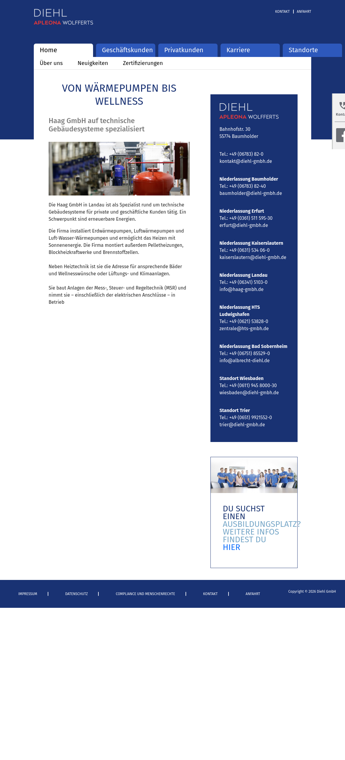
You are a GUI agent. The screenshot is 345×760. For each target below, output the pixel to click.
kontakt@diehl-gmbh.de (245, 161)
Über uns (51, 63)
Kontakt (282, 11)
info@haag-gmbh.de (241, 289)
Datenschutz (76, 594)
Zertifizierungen (143, 63)
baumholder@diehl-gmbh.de (250, 193)
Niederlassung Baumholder (248, 179)
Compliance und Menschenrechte (145, 594)
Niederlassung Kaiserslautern (251, 243)
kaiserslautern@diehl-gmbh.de (252, 257)
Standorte (303, 50)
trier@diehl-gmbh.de (242, 424)
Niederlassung (235, 275)
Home (48, 50)
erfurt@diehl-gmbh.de (243, 225)
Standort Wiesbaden (241, 378)
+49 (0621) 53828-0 (248, 321)
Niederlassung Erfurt (241, 211)
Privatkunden (183, 50)
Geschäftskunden (125, 50)
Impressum (27, 594)
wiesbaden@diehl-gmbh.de (249, 392)
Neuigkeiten (93, 63)
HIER (231, 547)
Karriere (238, 50)
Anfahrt (304, 11)
